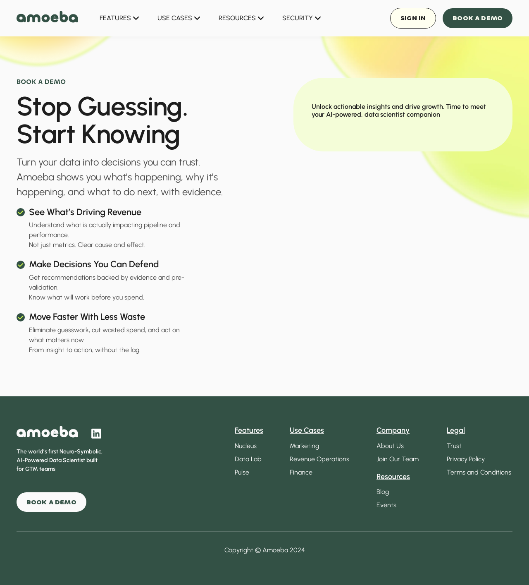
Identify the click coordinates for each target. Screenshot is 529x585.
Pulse (242, 472)
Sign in (413, 18)
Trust (454, 446)
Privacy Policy (466, 459)
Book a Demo (478, 18)
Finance (301, 472)
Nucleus (246, 446)
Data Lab (248, 459)
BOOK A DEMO (51, 502)
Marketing (304, 446)
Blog (382, 492)
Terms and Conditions (479, 472)
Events (386, 505)
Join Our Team (397, 459)
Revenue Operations (319, 459)
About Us (390, 446)
